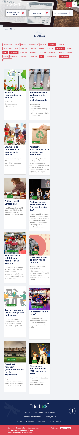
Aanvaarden (65, 428)
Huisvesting (23, 52)
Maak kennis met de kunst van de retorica (38, 260)
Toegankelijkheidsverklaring (50, 421)
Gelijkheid (61, 44)
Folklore (70, 48)
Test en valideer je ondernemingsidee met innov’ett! (14, 312)
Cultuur (23, 44)
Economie (52, 44)
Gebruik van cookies (25, 421)
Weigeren (54, 428)
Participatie (42, 52)
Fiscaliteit (50, 48)
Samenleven (7, 60)
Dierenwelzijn (33, 44)
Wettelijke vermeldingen (45, 412)
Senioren (24, 56)
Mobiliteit (33, 52)
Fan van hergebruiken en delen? (13, 95)
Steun (17, 44)
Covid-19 (43, 44)
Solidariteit (33, 56)
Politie (5, 56)
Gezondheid (14, 56)
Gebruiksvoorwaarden (32, 417)
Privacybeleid (50, 417)
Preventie (61, 52)
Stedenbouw (64, 56)
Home (6, 29)
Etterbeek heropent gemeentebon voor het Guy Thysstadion (14, 369)
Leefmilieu (33, 48)
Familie (41, 48)
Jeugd (5, 52)
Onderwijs (23, 48)
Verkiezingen (7, 48)
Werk (16, 48)
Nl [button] (74, 4)
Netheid (69, 52)
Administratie (7, 44)
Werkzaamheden (51, 56)
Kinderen (52, 52)
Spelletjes (13, 52)
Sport (41, 56)
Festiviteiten (60, 48)
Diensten (27, 412)
